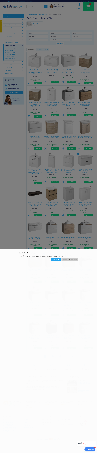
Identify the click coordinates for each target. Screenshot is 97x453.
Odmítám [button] (65, 259)
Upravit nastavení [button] (73, 259)
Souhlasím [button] (56, 259)
